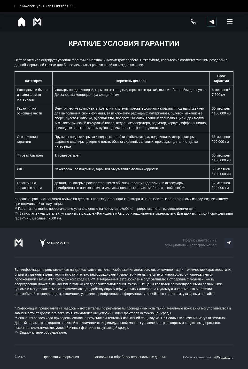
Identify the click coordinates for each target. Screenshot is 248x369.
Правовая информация (60, 357)
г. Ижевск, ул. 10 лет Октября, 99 (46, 6)
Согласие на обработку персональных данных (129, 357)
